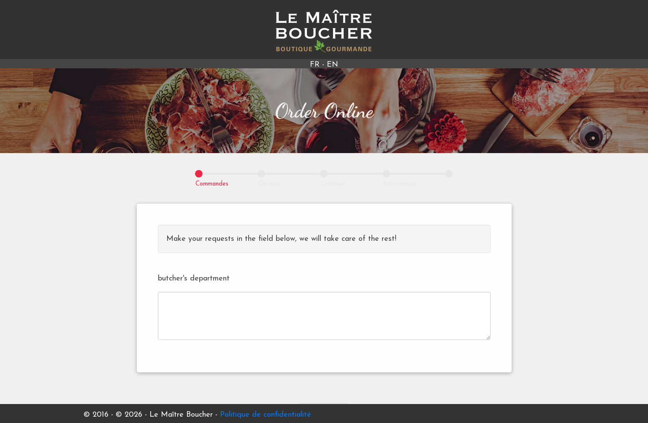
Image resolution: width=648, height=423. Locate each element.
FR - (318, 65)
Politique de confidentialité (265, 415)
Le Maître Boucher (324, 31)
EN (332, 65)
